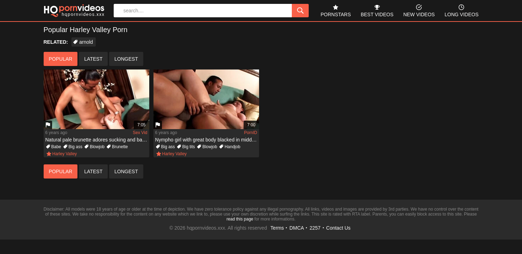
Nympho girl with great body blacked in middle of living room (207, 140)
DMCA (296, 228)
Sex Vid (140, 132)
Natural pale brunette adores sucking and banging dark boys (97, 140)
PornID (250, 132)
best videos (377, 10)
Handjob (232, 146)
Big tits (188, 146)
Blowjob (97, 146)
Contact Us (338, 228)
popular (61, 59)
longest (126, 59)
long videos (461, 10)
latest (93, 59)
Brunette (120, 146)
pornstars (336, 10)
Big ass (75, 146)
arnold (86, 42)
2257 (314, 228)
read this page (239, 219)
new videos (419, 10)
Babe (56, 146)
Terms (277, 228)
